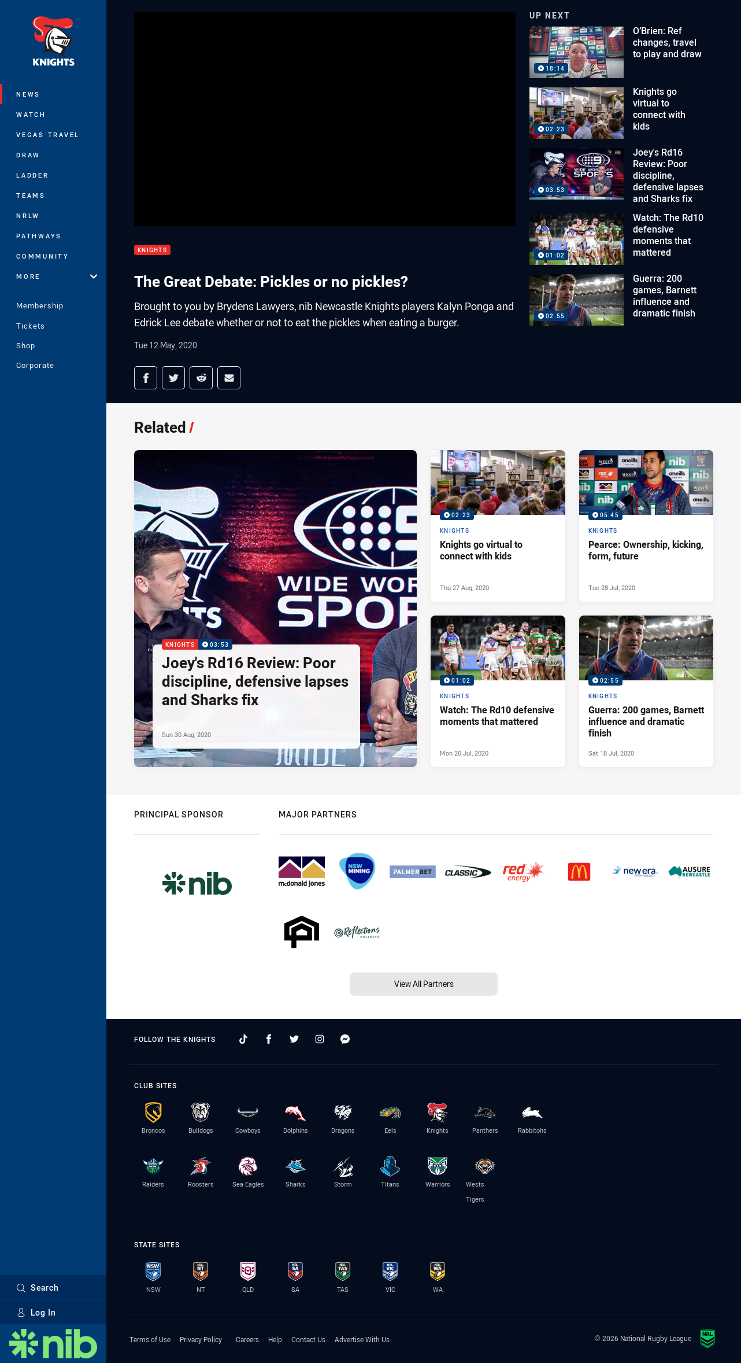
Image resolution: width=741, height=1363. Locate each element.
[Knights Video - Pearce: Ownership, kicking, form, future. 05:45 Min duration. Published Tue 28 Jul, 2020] (646, 526)
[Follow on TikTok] (243, 1039)
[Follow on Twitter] (294, 1039)
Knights (152, 250)
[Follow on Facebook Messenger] (345, 1039)
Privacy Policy (201, 1339)
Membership (40, 305)
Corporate (35, 365)
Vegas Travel (48, 134)
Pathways (39, 235)
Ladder (32, 175)
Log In (36, 1312)
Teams (31, 195)
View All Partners (424, 983)
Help (275, 1339)
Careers (247, 1339)
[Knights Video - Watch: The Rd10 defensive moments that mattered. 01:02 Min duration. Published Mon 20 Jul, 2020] (498, 691)
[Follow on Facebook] (268, 1039)
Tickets (30, 326)
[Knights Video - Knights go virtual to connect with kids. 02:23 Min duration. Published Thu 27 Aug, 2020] (498, 526)
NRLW (28, 215)
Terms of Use (150, 1339)
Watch (31, 114)
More (56, 276)
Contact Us (308, 1339)
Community (42, 256)
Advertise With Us (362, 1339)
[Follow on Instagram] (319, 1039)
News (28, 94)
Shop (25, 345)
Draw (28, 154)
